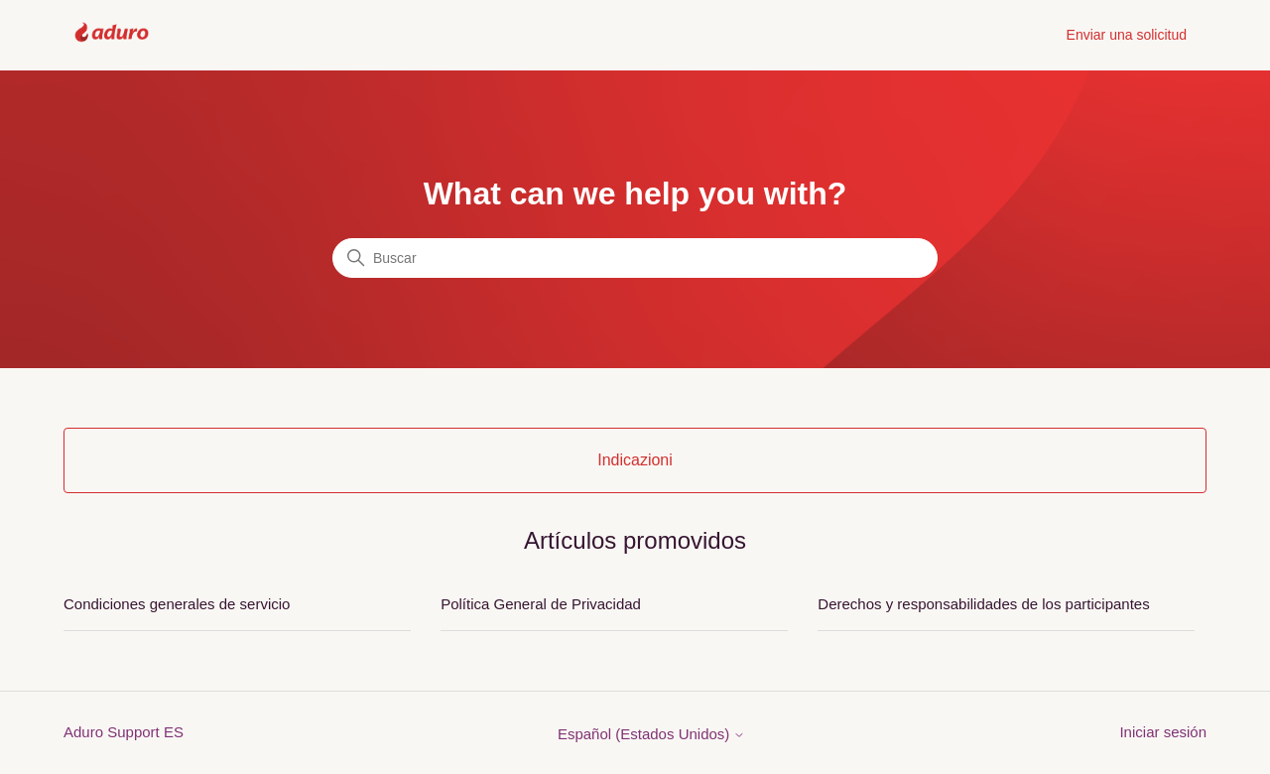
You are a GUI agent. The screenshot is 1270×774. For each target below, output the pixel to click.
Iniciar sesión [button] (1162, 731)
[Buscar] (635, 258)
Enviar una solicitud (1127, 35)
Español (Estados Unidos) (652, 733)
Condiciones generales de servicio (177, 603)
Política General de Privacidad (541, 603)
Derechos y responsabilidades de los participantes (983, 603)
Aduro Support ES (124, 731)
